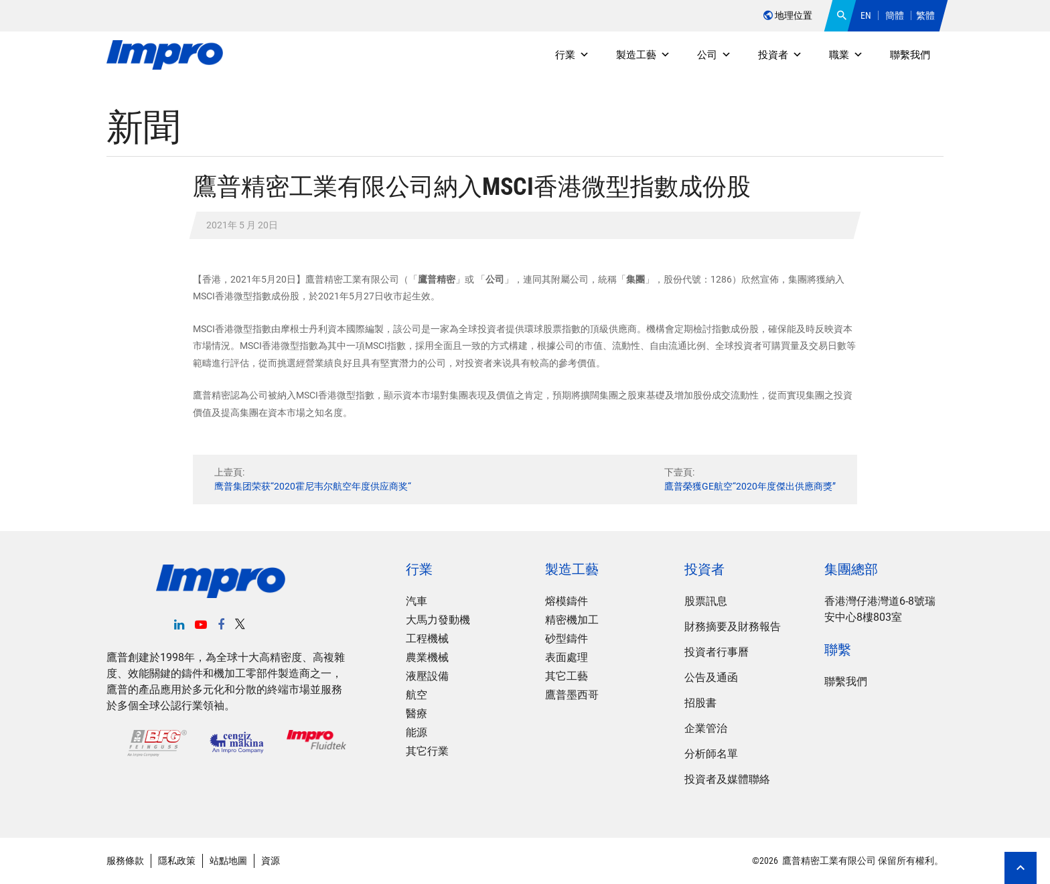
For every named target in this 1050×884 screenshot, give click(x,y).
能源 (416, 732)
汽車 (416, 601)
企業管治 (705, 728)
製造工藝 (643, 55)
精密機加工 (572, 619)
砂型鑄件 (566, 638)
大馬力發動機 (438, 619)
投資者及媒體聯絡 (727, 779)
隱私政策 (177, 860)
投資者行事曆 (716, 652)
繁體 (925, 15)
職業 (846, 55)
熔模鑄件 (566, 601)
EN (865, 15)
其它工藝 (566, 676)
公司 (714, 55)
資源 (270, 860)
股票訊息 (705, 601)
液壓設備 (427, 676)
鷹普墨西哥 (572, 694)
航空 (416, 694)
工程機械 (427, 638)
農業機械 (427, 657)
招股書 (700, 702)
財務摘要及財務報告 (732, 626)
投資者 (780, 55)
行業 (572, 55)
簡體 (894, 15)
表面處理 (566, 657)
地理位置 (787, 15)
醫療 (416, 713)
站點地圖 (228, 860)
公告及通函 (711, 677)
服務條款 (125, 860)
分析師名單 (711, 753)
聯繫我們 (910, 55)
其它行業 (427, 751)
